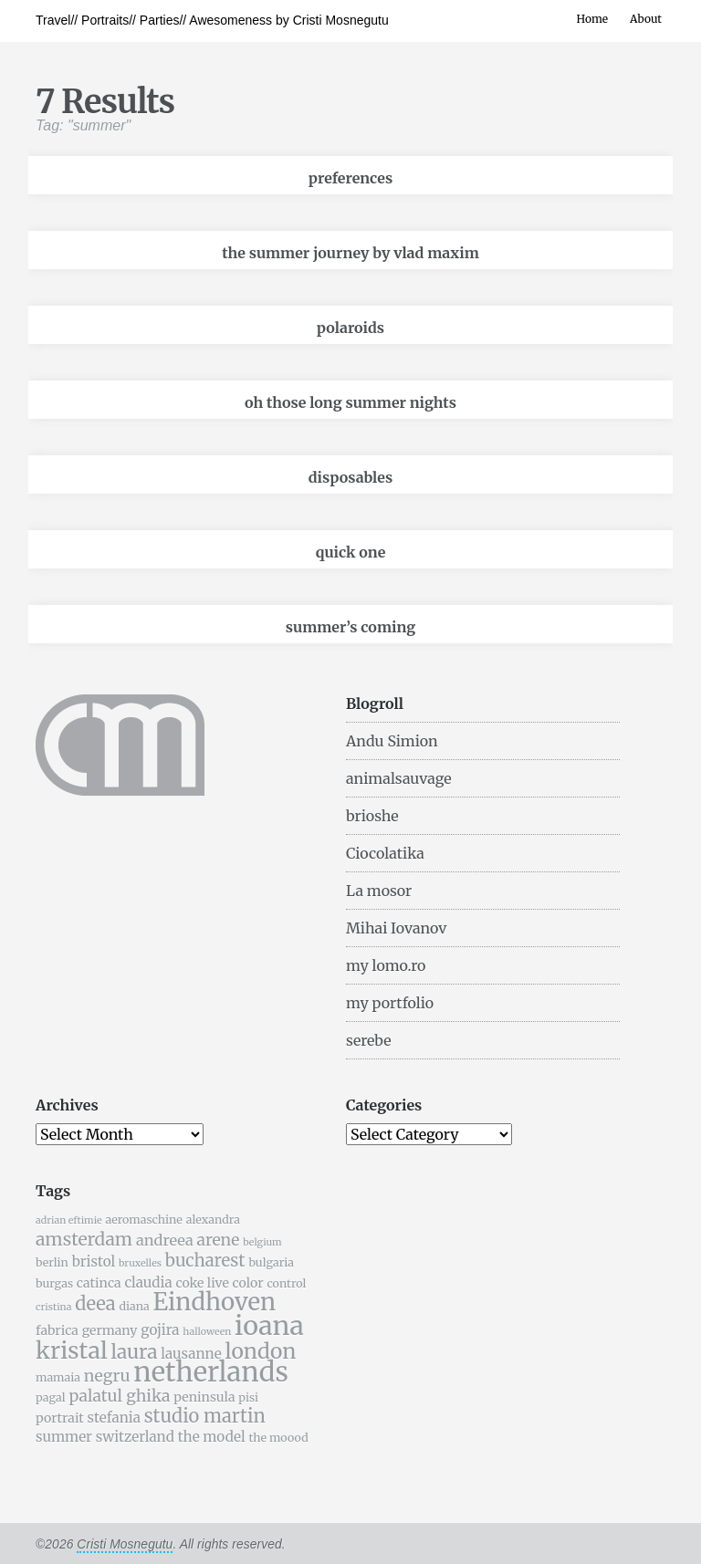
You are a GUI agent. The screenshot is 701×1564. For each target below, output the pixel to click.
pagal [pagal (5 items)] (51, 1397)
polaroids (350, 327)
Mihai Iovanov (396, 928)
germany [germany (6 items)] (110, 1330)
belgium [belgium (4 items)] (262, 1242)
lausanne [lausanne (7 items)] (191, 1353)
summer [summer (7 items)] (64, 1436)
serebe (369, 1040)
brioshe (372, 816)
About (646, 19)
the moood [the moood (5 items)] (278, 1437)
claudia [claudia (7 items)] (148, 1282)
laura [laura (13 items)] (133, 1352)
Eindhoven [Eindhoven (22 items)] (214, 1302)
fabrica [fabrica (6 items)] (57, 1330)
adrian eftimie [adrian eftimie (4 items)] (69, 1220)
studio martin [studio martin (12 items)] (205, 1415)
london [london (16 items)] (261, 1351)
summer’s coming (350, 627)
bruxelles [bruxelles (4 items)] (140, 1263)
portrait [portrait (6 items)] (60, 1418)
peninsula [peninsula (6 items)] (204, 1397)
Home (592, 19)
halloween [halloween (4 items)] (207, 1332)
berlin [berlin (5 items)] (52, 1262)
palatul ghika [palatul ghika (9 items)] (119, 1396)
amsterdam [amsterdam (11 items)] (84, 1239)
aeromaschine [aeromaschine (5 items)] (143, 1219)
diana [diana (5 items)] (134, 1306)
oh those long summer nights (350, 402)
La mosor (379, 890)
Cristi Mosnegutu (125, 1544)
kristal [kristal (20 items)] (72, 1350)
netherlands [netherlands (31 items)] (210, 1372)
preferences (350, 178)
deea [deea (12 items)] (95, 1303)
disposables (350, 477)
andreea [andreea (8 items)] (165, 1240)
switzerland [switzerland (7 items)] (135, 1436)
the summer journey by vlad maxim (350, 253)
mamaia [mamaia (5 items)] (58, 1377)
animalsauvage (399, 778)
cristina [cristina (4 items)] (53, 1307)
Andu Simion (392, 741)
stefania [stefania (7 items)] (114, 1417)
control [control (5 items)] (286, 1283)
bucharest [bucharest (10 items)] (205, 1260)
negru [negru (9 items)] (107, 1376)
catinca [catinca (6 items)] (99, 1283)
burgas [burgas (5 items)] (54, 1283)
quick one (351, 552)
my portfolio (390, 1003)
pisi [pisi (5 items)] (248, 1397)
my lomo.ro (385, 965)
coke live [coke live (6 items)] (201, 1283)
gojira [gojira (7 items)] (160, 1330)
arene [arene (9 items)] (217, 1240)
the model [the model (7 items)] (212, 1436)
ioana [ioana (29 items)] (269, 1325)
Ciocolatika (385, 853)
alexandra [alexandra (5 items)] (213, 1219)
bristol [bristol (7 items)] (94, 1261)
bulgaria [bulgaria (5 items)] (271, 1262)
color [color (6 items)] (248, 1283)
